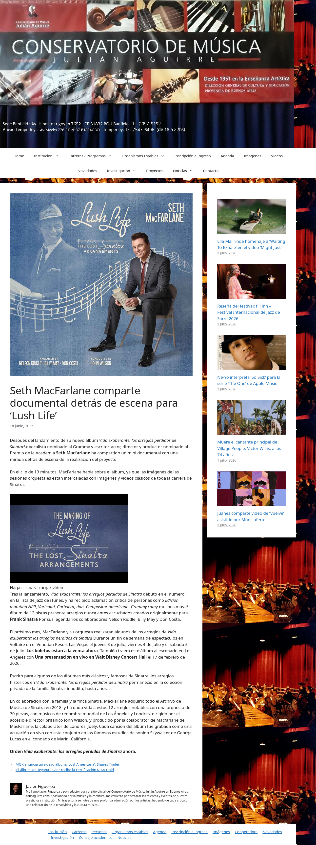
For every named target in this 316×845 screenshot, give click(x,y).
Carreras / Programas (93, 155)
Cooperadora (246, 831)
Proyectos (154, 170)
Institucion (49, 155)
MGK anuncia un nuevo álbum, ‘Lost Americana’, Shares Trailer (67, 764)
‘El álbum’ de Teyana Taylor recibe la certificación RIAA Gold (65, 769)
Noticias (185, 170)
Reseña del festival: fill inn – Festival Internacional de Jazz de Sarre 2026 (248, 312)
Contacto (210, 170)
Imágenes (252, 155)
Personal (99, 831)
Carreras (79, 831)
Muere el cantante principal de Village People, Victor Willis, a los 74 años (249, 448)
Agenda (227, 155)
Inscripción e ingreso (189, 831)
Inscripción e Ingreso (192, 155)
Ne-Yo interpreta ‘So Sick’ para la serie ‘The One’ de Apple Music (248, 380)
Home (19, 155)
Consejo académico (95, 837)
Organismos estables (130, 831)
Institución (57, 831)
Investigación (124, 170)
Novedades (87, 170)
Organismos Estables (145, 155)
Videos (277, 155)
